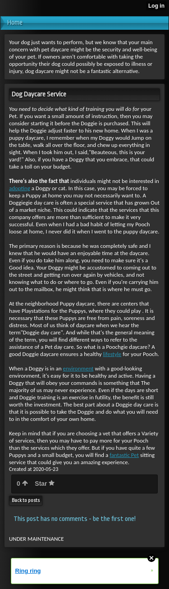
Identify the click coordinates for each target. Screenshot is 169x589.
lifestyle (112, 354)
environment (78, 368)
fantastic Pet (124, 455)
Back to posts (26, 500)
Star (45, 483)
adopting (19, 188)
